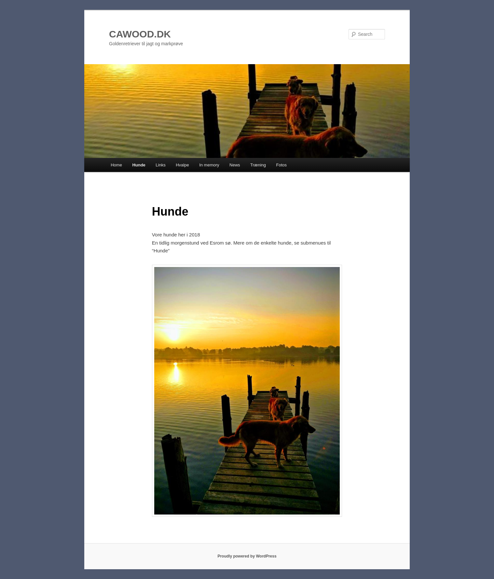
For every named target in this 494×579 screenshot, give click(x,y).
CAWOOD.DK (140, 34)
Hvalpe (182, 164)
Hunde (138, 164)
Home (116, 164)
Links (160, 164)
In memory (209, 164)
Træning (258, 164)
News (234, 164)
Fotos (281, 164)
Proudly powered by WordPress (246, 556)
